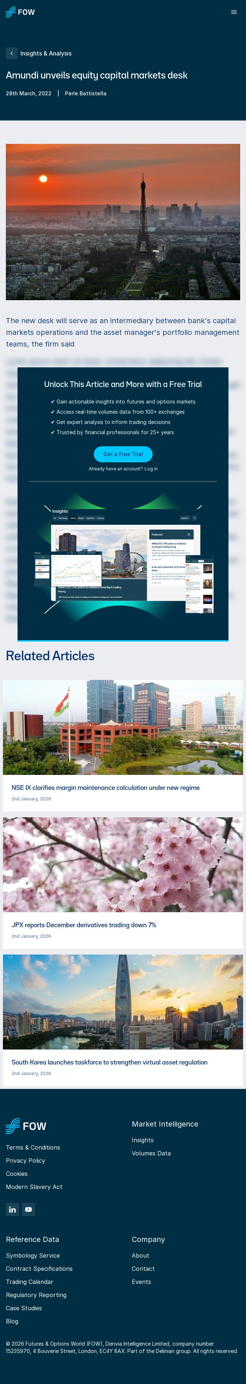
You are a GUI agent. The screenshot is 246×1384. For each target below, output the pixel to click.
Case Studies (24, 1308)
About (140, 1255)
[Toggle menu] (234, 12)
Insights (143, 1140)
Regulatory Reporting (36, 1295)
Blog (12, 1321)
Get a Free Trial (123, 454)
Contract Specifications (39, 1268)
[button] (123, 459)
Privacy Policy (25, 1160)
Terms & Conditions (33, 1147)
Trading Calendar (29, 1281)
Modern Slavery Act (34, 1186)
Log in (151, 468)
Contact (143, 1268)
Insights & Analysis (39, 53)
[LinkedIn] (12, 1209)
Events (141, 1281)
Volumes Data (151, 1153)
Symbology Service (33, 1255)
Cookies (17, 1173)
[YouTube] (28, 1209)
